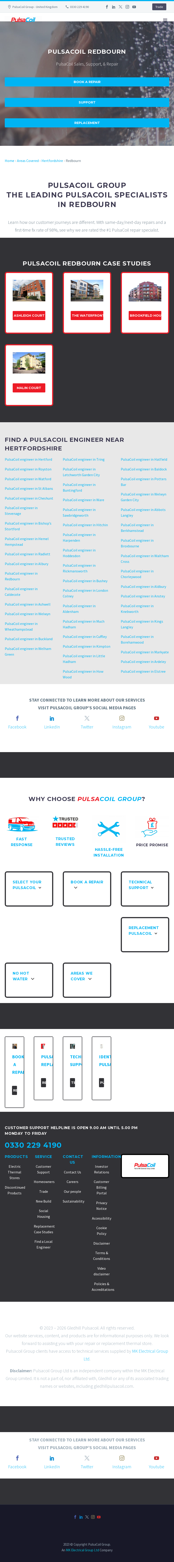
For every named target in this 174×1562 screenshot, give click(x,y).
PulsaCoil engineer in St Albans (29, 488)
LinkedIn (52, 727)
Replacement (87, 123)
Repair (15, 1090)
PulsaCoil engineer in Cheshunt (29, 498)
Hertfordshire (52, 160)
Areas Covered (28, 160)
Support (87, 102)
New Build (43, 1201)
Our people (72, 1191)
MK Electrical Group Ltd (82, 1550)
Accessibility (101, 1218)
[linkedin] (52, 718)
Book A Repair (87, 82)
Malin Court (29, 388)
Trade (159, 7)
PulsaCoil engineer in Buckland (29, 639)
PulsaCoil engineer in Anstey (143, 596)
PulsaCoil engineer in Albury (26, 563)
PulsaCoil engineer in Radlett (27, 554)
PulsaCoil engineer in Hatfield (144, 459)
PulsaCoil (102, 1083)
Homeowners (44, 1181)
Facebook (17, 727)
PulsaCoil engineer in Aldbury (143, 586)
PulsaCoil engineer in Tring (84, 459)
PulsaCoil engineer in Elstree (143, 671)
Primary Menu (165, 20)
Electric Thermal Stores (14, 1172)
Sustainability (73, 1201)
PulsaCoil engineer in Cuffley (85, 636)
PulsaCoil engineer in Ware (83, 500)
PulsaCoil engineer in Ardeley (143, 661)
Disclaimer (101, 1243)
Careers (72, 1181)
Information (106, 1157)
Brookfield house (145, 315)
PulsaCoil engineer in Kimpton (86, 646)
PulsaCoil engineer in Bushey (85, 581)
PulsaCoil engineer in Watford (28, 479)
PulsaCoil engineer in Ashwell (28, 604)
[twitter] (87, 718)
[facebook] (17, 718)
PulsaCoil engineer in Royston (28, 469)
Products (16, 1157)
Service (43, 1157)
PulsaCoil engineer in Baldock (144, 469)
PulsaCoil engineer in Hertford (28, 459)
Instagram (121, 727)
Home (9, 160)
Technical (73, 1083)
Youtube (156, 727)
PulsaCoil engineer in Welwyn (27, 614)
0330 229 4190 (79, 7)
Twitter (87, 727)
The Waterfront (87, 315)
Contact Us (72, 1172)
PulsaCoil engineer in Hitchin (85, 525)
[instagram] (121, 718)
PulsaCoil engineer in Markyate (145, 652)
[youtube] (156, 718)
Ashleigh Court (29, 315)
